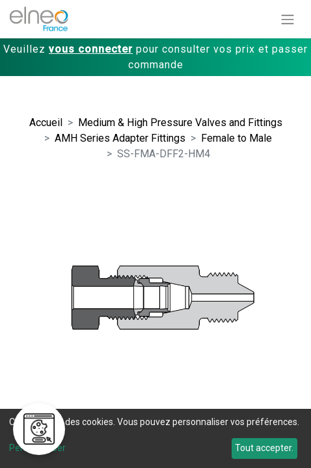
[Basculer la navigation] (287, 19)
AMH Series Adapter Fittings (120, 138)
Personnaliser (37, 448)
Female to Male (236, 138)
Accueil (45, 122)
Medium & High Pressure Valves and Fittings (180, 122)
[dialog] (155, 438)
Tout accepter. (264, 448)
